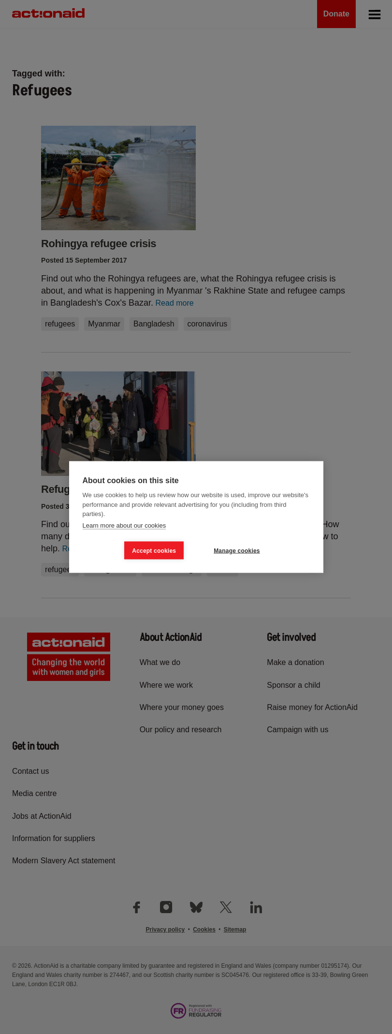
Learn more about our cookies (124, 525)
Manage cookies (237, 550)
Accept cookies (154, 550)
